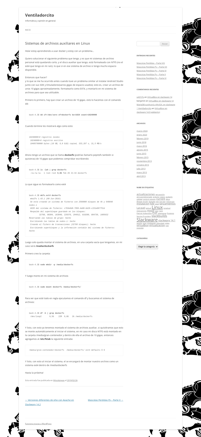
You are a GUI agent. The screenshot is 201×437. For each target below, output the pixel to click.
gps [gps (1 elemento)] (157, 202)
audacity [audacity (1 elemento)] (169, 197)
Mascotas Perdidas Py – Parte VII (152, 66)
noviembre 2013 (144, 161)
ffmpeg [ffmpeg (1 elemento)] (139, 202)
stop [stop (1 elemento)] (145, 223)
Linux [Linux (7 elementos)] (157, 207)
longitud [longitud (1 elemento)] (166, 208)
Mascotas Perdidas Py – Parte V (151, 74)
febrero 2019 (142, 138)
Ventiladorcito (39, 15)
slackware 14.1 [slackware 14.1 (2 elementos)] (166, 220)
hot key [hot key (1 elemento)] (163, 202)
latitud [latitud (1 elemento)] (148, 208)
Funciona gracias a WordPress (38, 423)
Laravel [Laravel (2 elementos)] (141, 208)
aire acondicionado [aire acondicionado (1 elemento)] (144, 197)
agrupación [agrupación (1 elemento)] (160, 194)
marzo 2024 (142, 131)
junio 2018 (141, 142)
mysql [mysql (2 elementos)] (150, 210)
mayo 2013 (142, 172)
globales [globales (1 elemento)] (152, 202)
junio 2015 (141, 153)
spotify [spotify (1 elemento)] (139, 223)
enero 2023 (142, 134)
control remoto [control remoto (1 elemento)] (149, 199)
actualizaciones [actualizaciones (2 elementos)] (146, 194)
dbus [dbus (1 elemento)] (168, 199)
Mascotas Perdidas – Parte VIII (151, 63)
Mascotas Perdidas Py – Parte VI (151, 70)
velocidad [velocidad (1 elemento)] (160, 223)
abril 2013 (141, 176)
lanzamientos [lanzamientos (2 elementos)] (168, 203)
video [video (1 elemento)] (167, 223)
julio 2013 (141, 168)
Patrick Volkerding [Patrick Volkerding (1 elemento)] (144, 213)
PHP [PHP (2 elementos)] (154, 213)
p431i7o (140, 97)
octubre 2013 (143, 164)
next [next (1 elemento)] (156, 211)
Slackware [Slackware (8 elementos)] (147, 220)
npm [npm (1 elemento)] (161, 211)
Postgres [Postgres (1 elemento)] (170, 213)
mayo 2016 (142, 146)
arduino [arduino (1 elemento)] (156, 197)
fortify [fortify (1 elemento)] (145, 202)
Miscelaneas (59, 380)
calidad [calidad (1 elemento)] (139, 199)
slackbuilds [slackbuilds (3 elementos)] (159, 216)
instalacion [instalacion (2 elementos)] (143, 203)
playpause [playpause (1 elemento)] (162, 213)
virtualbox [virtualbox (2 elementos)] (143, 225)
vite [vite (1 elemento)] (167, 226)
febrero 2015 (142, 157)
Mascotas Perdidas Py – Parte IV (151, 78)
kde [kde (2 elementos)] (152, 203)
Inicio (28, 30)
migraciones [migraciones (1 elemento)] (142, 211)
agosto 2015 (142, 149)
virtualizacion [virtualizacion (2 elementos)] (157, 225)
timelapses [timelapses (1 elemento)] (151, 223)
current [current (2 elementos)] (160, 199)
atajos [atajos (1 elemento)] (162, 197)
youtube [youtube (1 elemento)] (140, 228)
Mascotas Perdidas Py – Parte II (105, 400)
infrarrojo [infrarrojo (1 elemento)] (170, 202)
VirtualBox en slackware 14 (159, 97)
